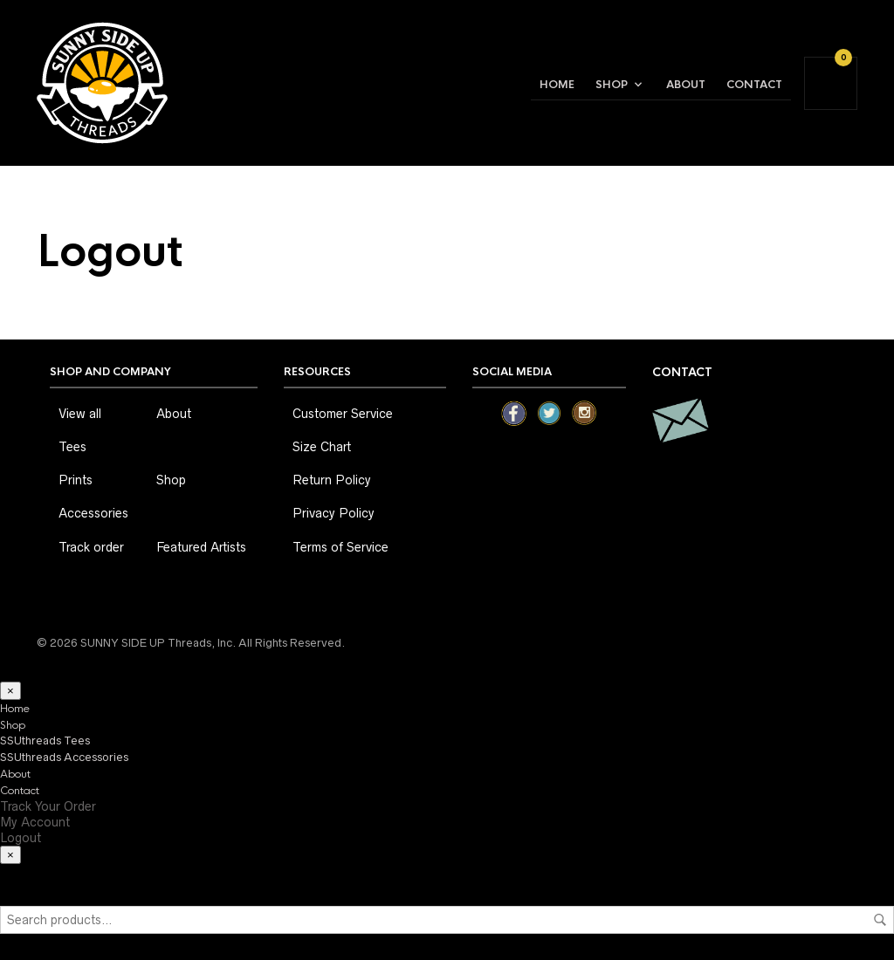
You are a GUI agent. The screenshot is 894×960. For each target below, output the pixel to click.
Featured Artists (201, 547)
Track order (91, 547)
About (685, 85)
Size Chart (321, 447)
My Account (35, 822)
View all (79, 414)
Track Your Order (48, 806)
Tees (72, 447)
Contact (754, 85)
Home (557, 85)
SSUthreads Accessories (64, 757)
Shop (611, 85)
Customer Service (342, 414)
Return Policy (331, 480)
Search (880, 920)
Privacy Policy (333, 513)
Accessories (93, 513)
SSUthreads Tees (45, 740)
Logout (20, 838)
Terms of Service (340, 547)
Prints (75, 480)
